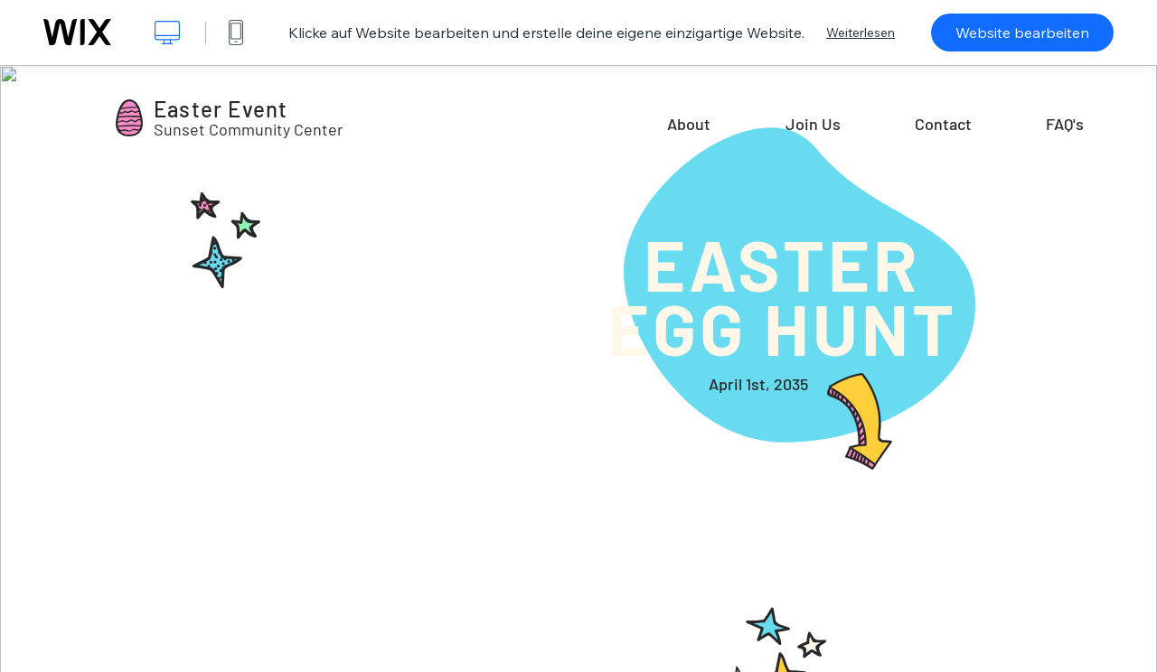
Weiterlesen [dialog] (860, 32)
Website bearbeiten (1022, 32)
